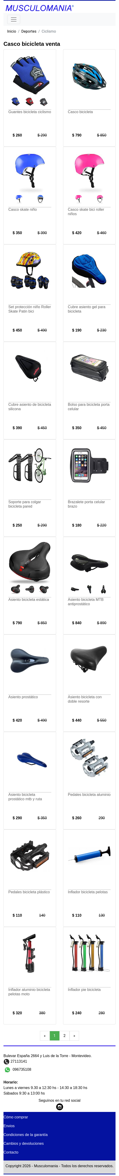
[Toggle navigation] (13, 19)
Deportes (28, 31)
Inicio (11, 31)
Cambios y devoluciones (23, 1143)
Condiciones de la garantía (25, 1135)
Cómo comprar (15, 1117)
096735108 (21, 1069)
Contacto (10, 1152)
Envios (9, 1126)
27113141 (18, 1061)
